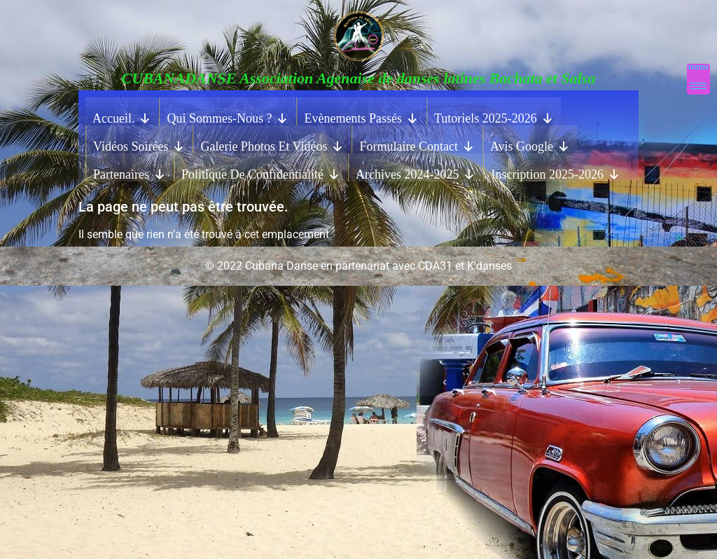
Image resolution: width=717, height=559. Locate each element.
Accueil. (121, 114)
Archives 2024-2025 (415, 170)
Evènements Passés (361, 114)
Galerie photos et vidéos (272, 142)
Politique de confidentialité (260, 170)
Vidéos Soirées (139, 142)
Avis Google (530, 142)
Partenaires (129, 170)
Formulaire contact (416, 142)
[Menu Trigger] (698, 79)
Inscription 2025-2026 (555, 170)
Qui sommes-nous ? (227, 114)
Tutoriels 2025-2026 (494, 114)
